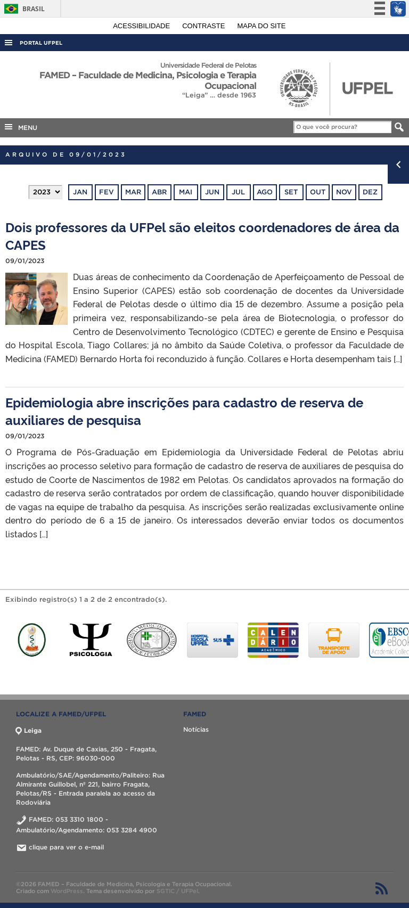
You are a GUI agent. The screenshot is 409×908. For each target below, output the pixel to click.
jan (80, 192)
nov (344, 192)
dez (370, 192)
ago (265, 192)
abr (159, 192)
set (291, 192)
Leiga (29, 730)
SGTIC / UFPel (177, 891)
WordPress (67, 891)
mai (185, 192)
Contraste (204, 26)
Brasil (22, 8)
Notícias (196, 729)
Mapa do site (262, 26)
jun (212, 192)
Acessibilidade (142, 26)
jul (238, 192)
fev (106, 192)
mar (133, 192)
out (317, 192)
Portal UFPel (41, 43)
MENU (20, 126)
